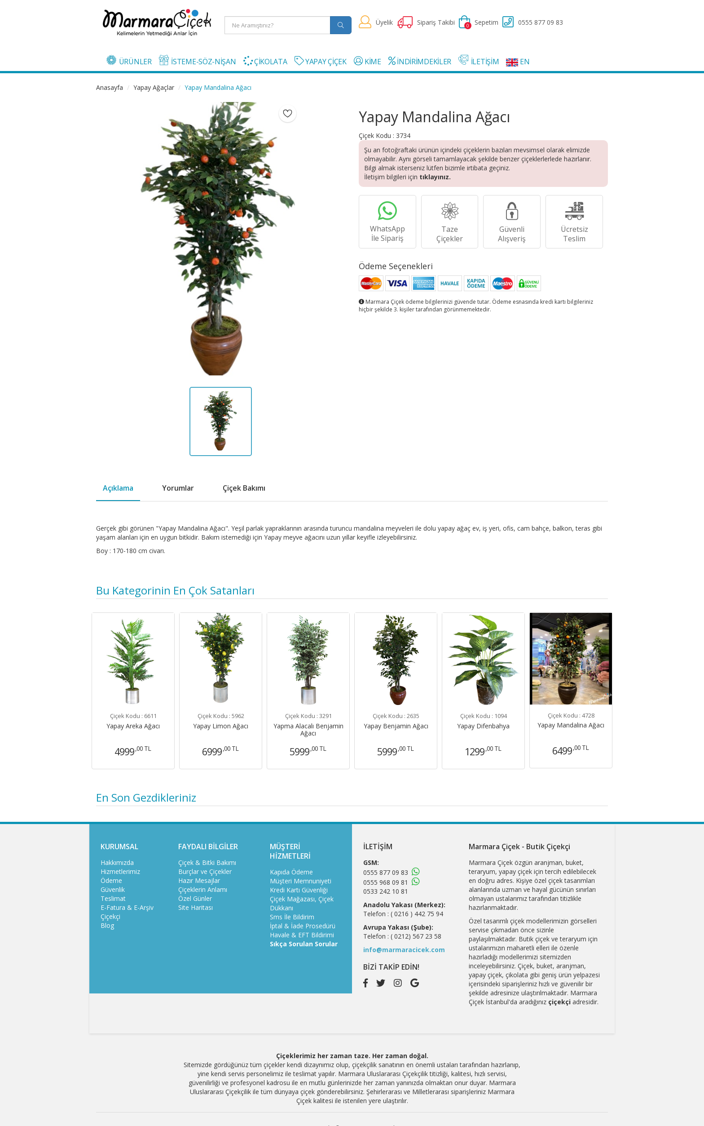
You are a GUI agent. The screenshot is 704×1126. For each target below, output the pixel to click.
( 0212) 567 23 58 (416, 936)
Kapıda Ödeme (291, 872)
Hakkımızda (117, 862)
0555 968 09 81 (385, 882)
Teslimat (113, 898)
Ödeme (111, 880)
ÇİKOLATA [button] (265, 61)
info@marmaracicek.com (404, 949)
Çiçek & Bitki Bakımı (207, 862)
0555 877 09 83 (385, 872)
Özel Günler (195, 898)
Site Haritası (195, 907)
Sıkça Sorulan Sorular (304, 944)
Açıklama (118, 488)
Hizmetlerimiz (120, 871)
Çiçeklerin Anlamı (202, 889)
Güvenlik (113, 889)
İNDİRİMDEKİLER (419, 61)
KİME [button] (367, 61)
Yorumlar (178, 488)
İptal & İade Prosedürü (302, 926)
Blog (107, 925)
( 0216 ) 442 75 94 (417, 913)
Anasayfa (109, 87)
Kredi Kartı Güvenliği (299, 890)
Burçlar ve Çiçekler (205, 871)
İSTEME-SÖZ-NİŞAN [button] (197, 60)
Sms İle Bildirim (292, 917)
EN (517, 61)
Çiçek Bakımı (244, 488)
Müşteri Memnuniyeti (300, 881)
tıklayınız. (435, 177)
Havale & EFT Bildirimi (302, 935)
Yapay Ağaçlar (153, 87)
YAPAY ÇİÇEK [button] (321, 61)
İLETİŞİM (478, 60)
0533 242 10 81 (385, 891)
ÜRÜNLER (129, 60)
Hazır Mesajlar (199, 880)
